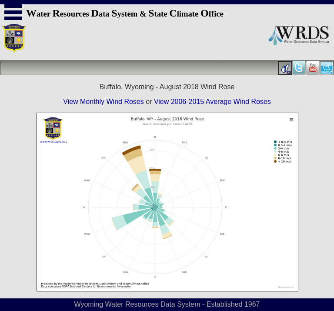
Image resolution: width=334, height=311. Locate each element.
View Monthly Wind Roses (103, 101)
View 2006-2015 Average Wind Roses (212, 101)
